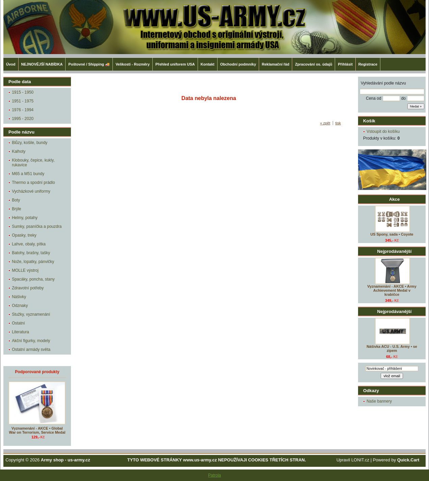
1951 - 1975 (22, 101)
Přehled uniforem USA (175, 64)
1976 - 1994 (22, 109)
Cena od (373, 98)
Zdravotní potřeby (28, 288)
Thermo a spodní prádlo (33, 182)
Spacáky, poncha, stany (33, 279)
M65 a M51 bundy (28, 173)
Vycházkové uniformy (31, 191)
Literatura (20, 332)
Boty (16, 200)
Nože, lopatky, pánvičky (33, 261)
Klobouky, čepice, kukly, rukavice (33, 162)
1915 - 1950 (22, 92)
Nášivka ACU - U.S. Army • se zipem (392, 348)
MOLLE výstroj (25, 270)
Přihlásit (345, 64)
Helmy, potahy (24, 217)
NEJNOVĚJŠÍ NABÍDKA (42, 64)
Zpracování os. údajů (313, 64)
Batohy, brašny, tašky (31, 252)
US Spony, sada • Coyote (391, 234)
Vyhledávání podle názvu (383, 83)
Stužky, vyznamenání (31, 314)
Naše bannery (379, 401)
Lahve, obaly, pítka (29, 244)
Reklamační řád (275, 64)
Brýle (16, 209)
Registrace (367, 64)
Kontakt (207, 64)
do (403, 98)
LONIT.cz (360, 459)
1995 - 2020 (22, 118)
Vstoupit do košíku (383, 131)
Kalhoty (18, 151)
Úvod (11, 64)
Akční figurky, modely (31, 340)
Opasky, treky (24, 235)
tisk (338, 123)
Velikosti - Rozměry (133, 64)
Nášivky (19, 296)
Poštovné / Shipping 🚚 (89, 64)
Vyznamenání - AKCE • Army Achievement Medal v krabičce (391, 290)
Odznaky (20, 305)
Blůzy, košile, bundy (29, 142)
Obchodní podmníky (238, 64)
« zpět (325, 123)
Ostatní (18, 323)
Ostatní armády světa (31, 349)
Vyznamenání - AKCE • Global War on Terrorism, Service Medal (37, 430)
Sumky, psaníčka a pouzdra (36, 226)
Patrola (214, 475)
